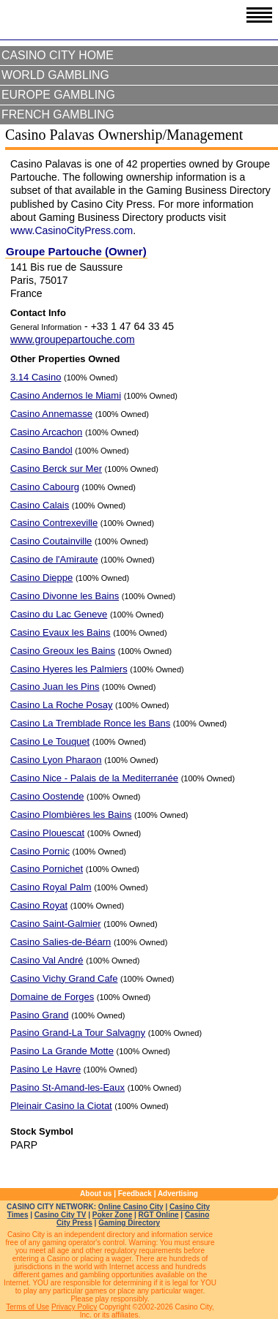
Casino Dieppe (41, 577)
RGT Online (159, 1215)
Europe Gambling (58, 95)
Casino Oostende (47, 796)
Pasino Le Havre (45, 1069)
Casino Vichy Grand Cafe (63, 978)
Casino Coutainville (51, 541)
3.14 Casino (35, 377)
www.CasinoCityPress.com (71, 230)
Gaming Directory (129, 1223)
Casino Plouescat (47, 832)
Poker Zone (112, 1215)
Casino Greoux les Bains (62, 650)
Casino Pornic (40, 851)
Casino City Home (57, 55)
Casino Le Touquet (49, 741)
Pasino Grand (39, 1015)
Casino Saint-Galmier (55, 923)
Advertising (178, 1194)
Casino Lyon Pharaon (56, 759)
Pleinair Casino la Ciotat (61, 1105)
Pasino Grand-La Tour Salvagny (77, 1032)
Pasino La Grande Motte (62, 1050)
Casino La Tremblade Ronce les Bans (90, 723)
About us (95, 1194)
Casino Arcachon (46, 431)
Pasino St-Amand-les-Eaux (67, 1087)
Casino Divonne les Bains (64, 595)
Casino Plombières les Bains (70, 814)
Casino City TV (60, 1215)
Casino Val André (47, 960)
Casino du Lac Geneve (58, 614)
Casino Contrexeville (54, 522)
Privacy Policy (74, 1307)
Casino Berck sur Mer (56, 468)
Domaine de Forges (52, 996)
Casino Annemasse (51, 413)
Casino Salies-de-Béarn (60, 941)
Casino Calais (39, 505)
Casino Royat (38, 905)
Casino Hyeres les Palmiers (69, 669)
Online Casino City (131, 1207)
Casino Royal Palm (51, 887)
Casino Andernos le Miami (65, 395)
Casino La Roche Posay (61, 704)
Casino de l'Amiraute (54, 559)
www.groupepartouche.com (72, 339)
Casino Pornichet (46, 868)
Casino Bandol (41, 450)
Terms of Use (27, 1307)
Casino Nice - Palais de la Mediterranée (94, 778)
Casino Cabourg (44, 486)
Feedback (135, 1194)
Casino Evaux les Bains (60, 632)
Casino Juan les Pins (54, 686)
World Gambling (55, 75)
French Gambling (57, 114)
